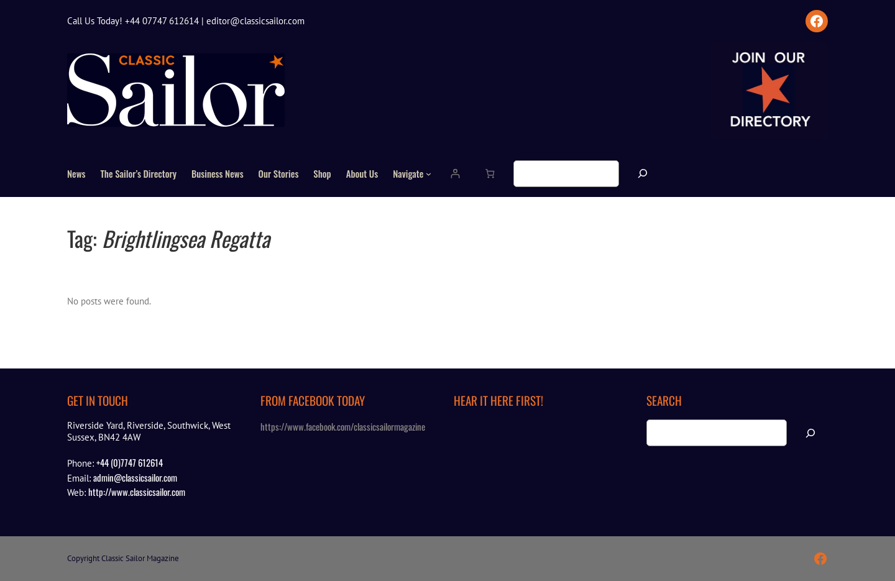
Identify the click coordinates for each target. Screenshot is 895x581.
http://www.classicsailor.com (136, 491)
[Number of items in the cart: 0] (489, 173)
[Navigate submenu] (428, 173)
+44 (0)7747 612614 (129, 462)
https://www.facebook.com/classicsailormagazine (342, 426)
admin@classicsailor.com (135, 477)
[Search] (642, 173)
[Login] (454, 173)
